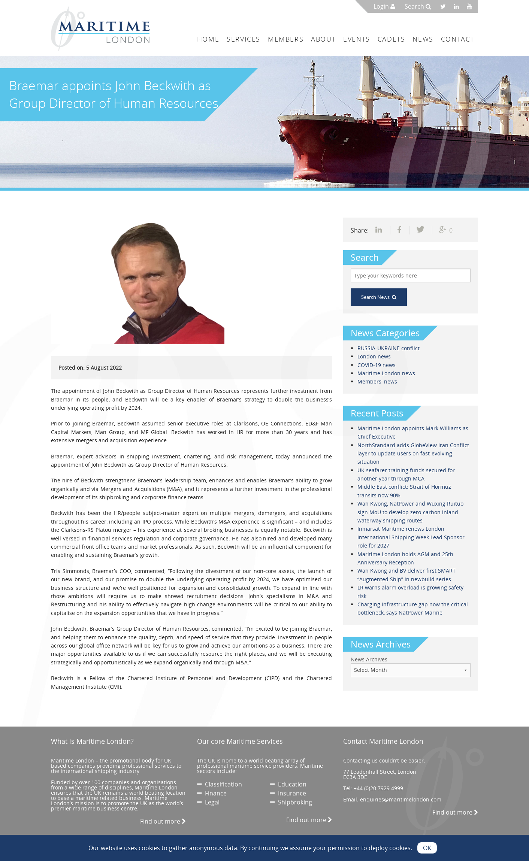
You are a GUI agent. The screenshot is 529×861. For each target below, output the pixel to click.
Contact (457, 38)
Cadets (391, 38)
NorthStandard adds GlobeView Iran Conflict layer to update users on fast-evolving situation (413, 454)
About (323, 38)
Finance (212, 793)
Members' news (377, 381)
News (422, 38)
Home (208, 38)
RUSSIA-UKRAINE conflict (388, 348)
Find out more (163, 821)
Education (288, 784)
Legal (208, 802)
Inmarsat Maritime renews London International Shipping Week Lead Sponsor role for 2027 (411, 537)
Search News (378, 297)
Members (285, 38)
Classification (219, 784)
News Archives (369, 659)
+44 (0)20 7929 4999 (378, 788)
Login (384, 6)
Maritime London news (386, 373)
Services (243, 38)
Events (356, 38)
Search (418, 6)
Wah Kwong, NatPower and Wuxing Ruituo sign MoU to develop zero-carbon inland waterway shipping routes (410, 512)
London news (374, 356)
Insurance (288, 793)
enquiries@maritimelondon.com (400, 799)
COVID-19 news (376, 365)
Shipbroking (291, 802)
